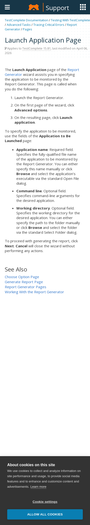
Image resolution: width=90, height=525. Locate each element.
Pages (27, 29)
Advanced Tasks (19, 24)
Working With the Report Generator (34, 291)
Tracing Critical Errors (48, 24)
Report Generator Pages (25, 286)
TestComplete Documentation (26, 20)
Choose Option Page (22, 276)
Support (57, 7)
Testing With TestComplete (70, 20)
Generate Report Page (24, 281)
